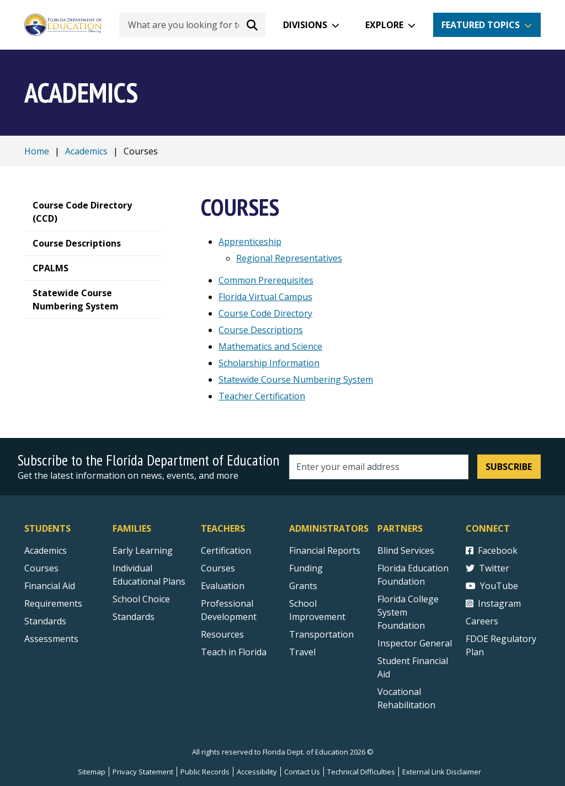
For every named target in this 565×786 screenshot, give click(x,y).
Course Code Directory (265, 313)
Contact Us (302, 772)
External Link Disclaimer (441, 772)
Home (36, 151)
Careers (482, 621)
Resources (222, 634)
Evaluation (222, 586)
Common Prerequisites (265, 280)
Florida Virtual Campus (265, 297)
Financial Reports (324, 550)
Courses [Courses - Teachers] (218, 568)
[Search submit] (252, 25)
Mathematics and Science (270, 346)
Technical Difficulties (361, 772)
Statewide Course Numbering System (295, 379)
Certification (226, 550)
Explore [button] (384, 25)
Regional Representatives (289, 258)
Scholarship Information (268, 363)
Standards (133, 617)
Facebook (492, 550)
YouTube (492, 586)
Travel (302, 652)
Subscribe (509, 467)
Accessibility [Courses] (257, 772)
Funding (306, 568)
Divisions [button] (305, 25)
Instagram (493, 603)
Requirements (53, 603)
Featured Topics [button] (480, 25)
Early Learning (143, 550)
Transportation (321, 634)
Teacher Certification (261, 396)
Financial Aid (49, 586)
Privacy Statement (143, 772)
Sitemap (91, 772)
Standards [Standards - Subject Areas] (45, 621)
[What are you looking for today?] (192, 25)
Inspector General (414, 643)
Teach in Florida (233, 652)
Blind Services (405, 550)
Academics (86, 151)
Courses (41, 568)
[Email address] (378, 467)
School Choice (141, 599)
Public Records (205, 772)
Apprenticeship (249, 242)
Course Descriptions (260, 330)
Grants (303, 586)
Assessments (51, 639)
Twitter (487, 568)
